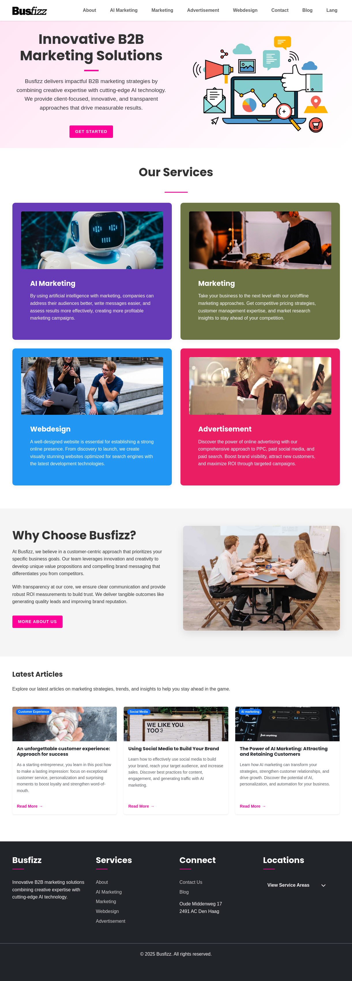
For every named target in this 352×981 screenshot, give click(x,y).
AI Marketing (124, 10)
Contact (280, 10)
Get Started (91, 131)
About (89, 10)
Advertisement (203, 10)
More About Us (37, 680)
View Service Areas (297, 944)
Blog (307, 10)
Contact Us (191, 941)
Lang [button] (331, 10)
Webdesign (245, 10)
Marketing (162, 10)
